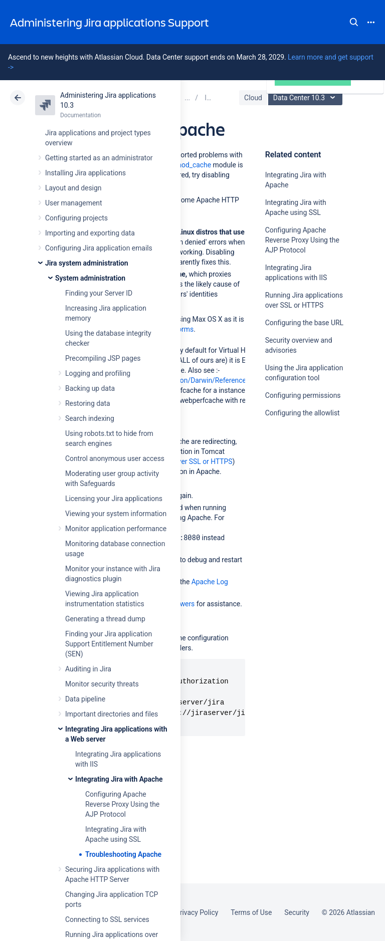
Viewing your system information (115, 514)
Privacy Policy (196, 912)
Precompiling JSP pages (102, 358)
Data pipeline (85, 699)
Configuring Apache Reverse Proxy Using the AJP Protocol (122, 804)
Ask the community (300, 511)
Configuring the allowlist (302, 413)
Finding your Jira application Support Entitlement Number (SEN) (109, 644)
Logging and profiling (97, 373)
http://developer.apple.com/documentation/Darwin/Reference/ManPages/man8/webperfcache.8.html (212, 380)
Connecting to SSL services (107, 919)
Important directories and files (111, 714)
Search (354, 22)
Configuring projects (76, 218)
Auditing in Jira (88, 669)
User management (73, 203)
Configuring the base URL (304, 323)
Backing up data (90, 388)
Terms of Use (251, 912)
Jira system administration (86, 263)
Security (296, 912)
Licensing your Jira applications (113, 499)
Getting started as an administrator (99, 158)
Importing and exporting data (90, 233)
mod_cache (193, 165)
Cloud (253, 98)
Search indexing (89, 418)
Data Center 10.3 (306, 98)
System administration (90, 278)
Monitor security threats (102, 684)
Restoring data (87, 403)
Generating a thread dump (105, 619)
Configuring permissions (303, 395)
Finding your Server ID (98, 293)
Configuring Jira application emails (98, 248)
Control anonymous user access (114, 458)
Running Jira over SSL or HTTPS (183, 461)
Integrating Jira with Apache (118, 779)
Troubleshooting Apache (123, 854)
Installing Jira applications (85, 173)
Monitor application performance (115, 529)
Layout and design (73, 188)
